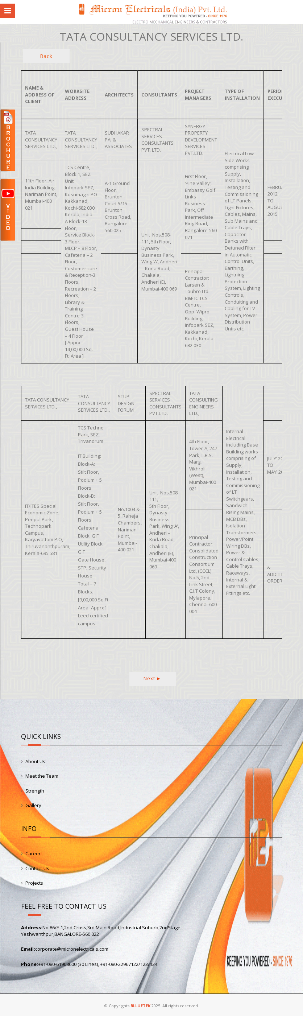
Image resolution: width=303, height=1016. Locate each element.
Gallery (33, 805)
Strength (34, 790)
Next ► (152, 678)
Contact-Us (37, 868)
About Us (35, 761)
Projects (34, 883)
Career (33, 853)
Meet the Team (41, 776)
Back (46, 56)
